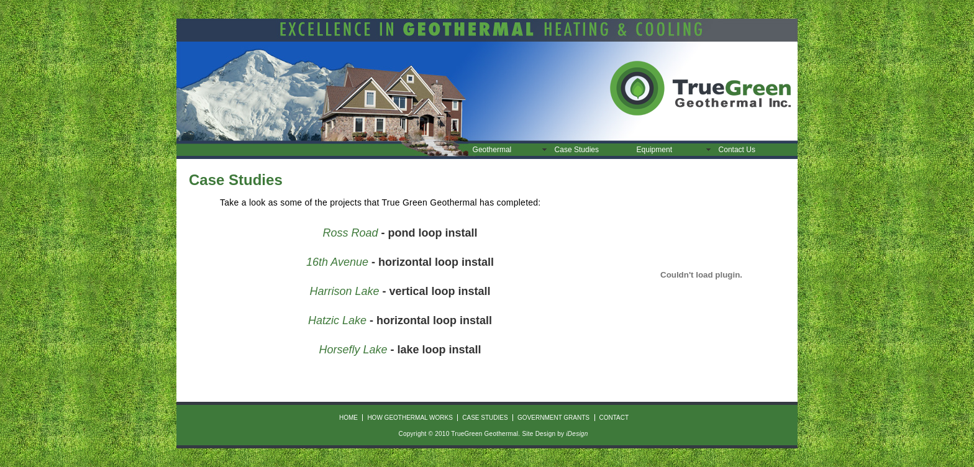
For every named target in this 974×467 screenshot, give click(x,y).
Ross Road (350, 233)
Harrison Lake (344, 291)
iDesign (577, 433)
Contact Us (737, 149)
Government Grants (553, 417)
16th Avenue (337, 262)
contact (614, 417)
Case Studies (577, 149)
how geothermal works (409, 417)
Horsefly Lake (353, 349)
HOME (348, 417)
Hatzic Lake (337, 320)
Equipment (654, 149)
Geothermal (492, 149)
